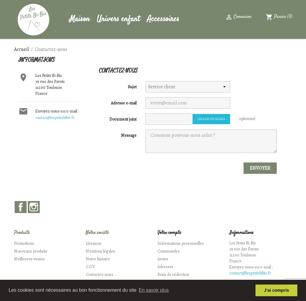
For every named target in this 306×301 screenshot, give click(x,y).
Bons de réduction (173, 274)
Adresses (165, 267)
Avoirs (162, 259)
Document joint (123, 119)
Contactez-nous (99, 274)
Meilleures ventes (29, 259)
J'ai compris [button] (276, 290)
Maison (79, 19)
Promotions (24, 243)
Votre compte (169, 232)
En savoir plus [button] (154, 290)
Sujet (132, 87)
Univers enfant (118, 19)
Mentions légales (100, 251)
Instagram (34, 207)
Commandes (168, 251)
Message (129, 135)
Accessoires (163, 19)
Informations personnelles (180, 243)
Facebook (21, 207)
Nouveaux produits (30, 251)
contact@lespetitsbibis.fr (55, 117)
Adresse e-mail (124, 103)
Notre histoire (98, 259)
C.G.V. (91, 267)
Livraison (93, 243)
